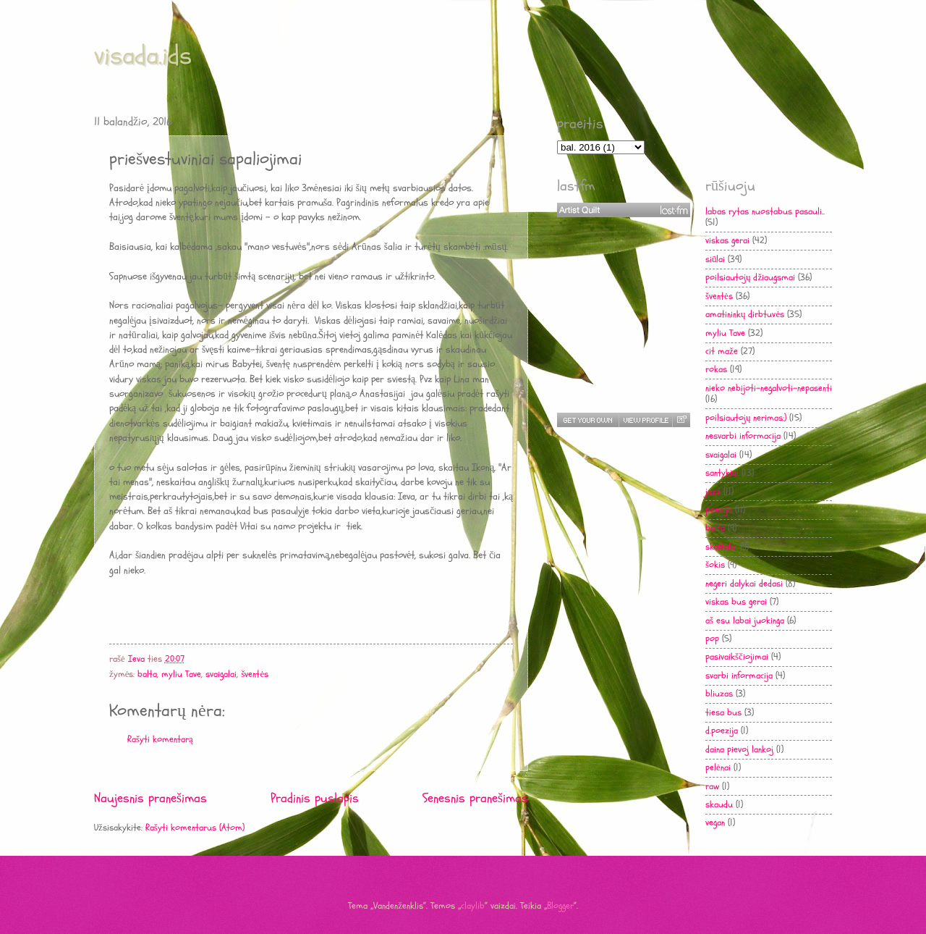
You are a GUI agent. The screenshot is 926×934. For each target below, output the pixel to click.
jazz (713, 491)
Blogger (560, 905)
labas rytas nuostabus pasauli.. (765, 211)
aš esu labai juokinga (744, 620)
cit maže (721, 351)
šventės (254, 674)
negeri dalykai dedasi (744, 583)
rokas (716, 369)
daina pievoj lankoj (739, 749)
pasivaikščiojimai (736, 656)
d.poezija (721, 730)
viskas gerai (727, 240)
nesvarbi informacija (743, 435)
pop (712, 638)
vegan (715, 822)
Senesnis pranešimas (475, 798)
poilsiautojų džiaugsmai (750, 277)
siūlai (715, 259)
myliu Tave (181, 674)
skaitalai (721, 546)
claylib (473, 905)
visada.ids (143, 55)
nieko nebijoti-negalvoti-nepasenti (768, 388)
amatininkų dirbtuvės (744, 314)
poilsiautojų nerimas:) (745, 417)
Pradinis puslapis (315, 798)
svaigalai (221, 674)
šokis (715, 564)
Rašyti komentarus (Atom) (195, 827)
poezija (718, 509)
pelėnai (718, 767)
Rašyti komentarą (160, 739)
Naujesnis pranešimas (150, 798)
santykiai (722, 472)
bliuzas (719, 693)
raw (712, 786)
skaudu (719, 804)
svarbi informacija (739, 675)
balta (147, 674)
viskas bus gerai (736, 601)
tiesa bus (723, 712)
